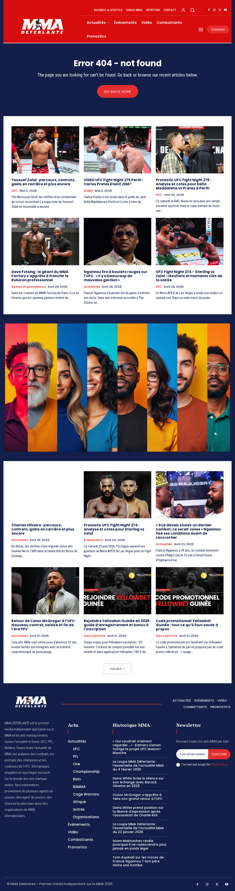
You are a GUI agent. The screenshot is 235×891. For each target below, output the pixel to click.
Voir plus (117, 669)
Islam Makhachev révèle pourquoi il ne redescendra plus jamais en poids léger (139, 845)
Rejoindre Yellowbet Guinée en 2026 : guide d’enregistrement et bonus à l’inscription (117, 625)
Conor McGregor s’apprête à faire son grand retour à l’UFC (137, 797)
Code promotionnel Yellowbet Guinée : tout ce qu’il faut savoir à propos (187, 625)
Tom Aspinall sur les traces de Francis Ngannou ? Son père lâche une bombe (138, 861)
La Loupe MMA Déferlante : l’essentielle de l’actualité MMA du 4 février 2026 (138, 766)
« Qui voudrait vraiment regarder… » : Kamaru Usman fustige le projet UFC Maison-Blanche (137, 747)
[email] (192, 754)
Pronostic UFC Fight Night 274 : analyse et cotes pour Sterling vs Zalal (114, 529)
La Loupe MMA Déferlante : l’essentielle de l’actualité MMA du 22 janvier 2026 (138, 828)
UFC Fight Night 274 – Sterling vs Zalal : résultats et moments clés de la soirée (189, 275)
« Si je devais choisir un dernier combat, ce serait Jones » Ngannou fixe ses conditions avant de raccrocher (188, 531)
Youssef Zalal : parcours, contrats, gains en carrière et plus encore (43, 182)
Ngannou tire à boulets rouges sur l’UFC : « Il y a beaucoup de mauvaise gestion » (115, 275)
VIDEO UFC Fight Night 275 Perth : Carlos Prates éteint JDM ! (113, 182)
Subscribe (219, 754)
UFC (14, 191)
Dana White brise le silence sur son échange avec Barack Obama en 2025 (138, 782)
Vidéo (88, 191)
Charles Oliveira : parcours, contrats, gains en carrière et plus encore (42, 529)
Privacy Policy (219, 764)
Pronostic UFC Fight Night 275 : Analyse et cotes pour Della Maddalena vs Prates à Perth (183, 184)
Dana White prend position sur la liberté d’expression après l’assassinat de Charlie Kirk (138, 811)
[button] (192, 10)
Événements (93, 540)
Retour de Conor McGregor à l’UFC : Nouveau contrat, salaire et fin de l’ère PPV (43, 625)
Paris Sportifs (94, 636)
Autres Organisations (28, 287)
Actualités (92, 287)
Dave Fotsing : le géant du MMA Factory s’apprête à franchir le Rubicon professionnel (39, 275)
